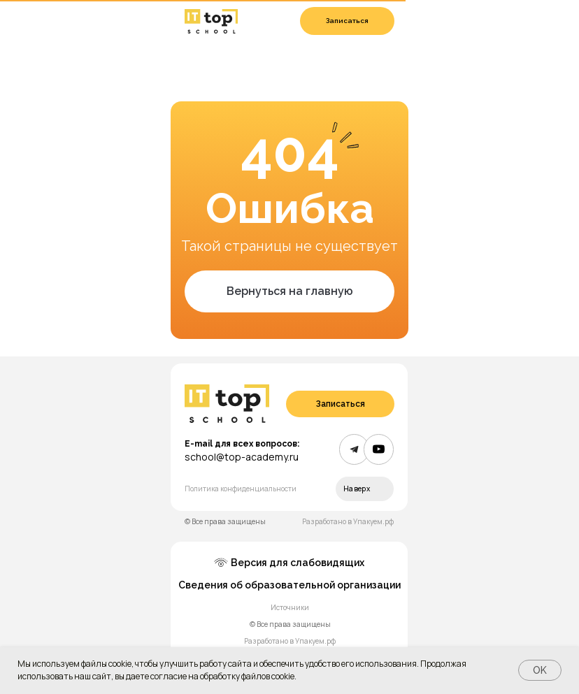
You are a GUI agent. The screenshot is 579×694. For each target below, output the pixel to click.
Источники (290, 607)
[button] (347, 21)
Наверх (356, 488)
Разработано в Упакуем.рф (348, 521)
